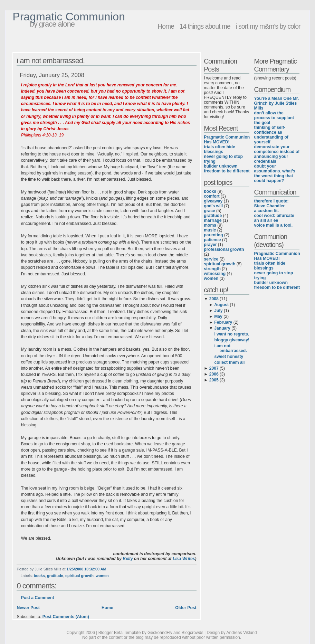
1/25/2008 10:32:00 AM (86, 569)
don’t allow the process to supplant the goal (274, 118)
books (39, 576)
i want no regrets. (231, 334)
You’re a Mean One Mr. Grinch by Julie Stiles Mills (276, 103)
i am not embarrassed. (51, 60)
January (222, 328)
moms (210, 225)
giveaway (213, 201)
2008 (214, 298)
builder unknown (220, 166)
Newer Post (28, 607)
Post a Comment (37, 597)
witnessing (215, 273)
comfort (211, 196)
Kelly (128, 558)
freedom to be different (226, 171)
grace (209, 210)
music (210, 230)
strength (212, 268)
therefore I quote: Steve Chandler (271, 203)
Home (166, 26)
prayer (210, 244)
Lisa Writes (184, 558)
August (221, 304)
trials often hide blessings (219, 149)
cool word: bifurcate (274, 215)
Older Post (185, 607)
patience (212, 239)
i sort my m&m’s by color (268, 26)
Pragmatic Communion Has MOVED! (227, 139)
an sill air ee (266, 220)
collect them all (229, 362)
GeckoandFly (159, 632)
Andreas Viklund (241, 632)
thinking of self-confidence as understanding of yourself (271, 134)
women (102, 576)
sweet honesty (229, 356)
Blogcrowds (192, 632)
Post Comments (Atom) (65, 616)
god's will (213, 205)
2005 (214, 380)
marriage (212, 220)
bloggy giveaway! (231, 340)
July (218, 310)
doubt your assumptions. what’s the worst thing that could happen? (274, 173)
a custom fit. (266, 210)
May (218, 316)
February (223, 322)
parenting (213, 235)
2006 (214, 374)
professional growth (224, 249)
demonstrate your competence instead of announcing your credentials (277, 154)
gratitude (55, 576)
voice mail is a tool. (273, 225)
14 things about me (204, 26)
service (211, 259)
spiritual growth (79, 576)
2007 (214, 368)
